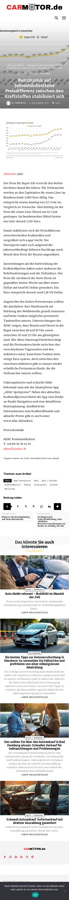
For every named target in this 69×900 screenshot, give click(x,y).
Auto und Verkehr (15, 65)
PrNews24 (20, 103)
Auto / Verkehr (49, 481)
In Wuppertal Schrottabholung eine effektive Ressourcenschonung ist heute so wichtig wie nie (51, 521)
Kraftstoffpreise (13, 485)
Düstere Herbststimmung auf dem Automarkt (16, 518)
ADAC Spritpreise (22, 481)
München (9, 174)
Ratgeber (45, 73)
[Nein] (64, 891)
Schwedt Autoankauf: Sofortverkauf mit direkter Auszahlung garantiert (34, 821)
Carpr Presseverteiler (34, 612)
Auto (36, 481)
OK (35, 895)
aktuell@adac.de (14, 448)
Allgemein (34, 653)
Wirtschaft (10, 489)
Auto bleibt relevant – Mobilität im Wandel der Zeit (34, 595)
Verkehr (54, 485)
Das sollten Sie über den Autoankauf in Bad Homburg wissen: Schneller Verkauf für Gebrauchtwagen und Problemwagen (34, 745)
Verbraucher (40, 485)
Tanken (27, 485)
